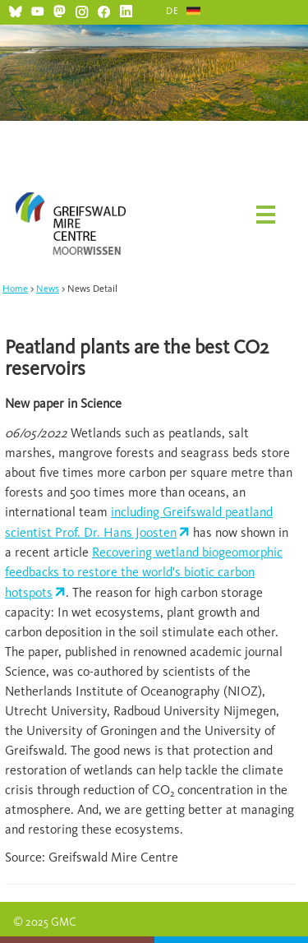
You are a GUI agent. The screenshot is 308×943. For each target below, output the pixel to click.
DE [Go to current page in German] (172, 10)
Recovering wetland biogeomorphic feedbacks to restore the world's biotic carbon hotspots (144, 572)
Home (15, 288)
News (47, 288)
